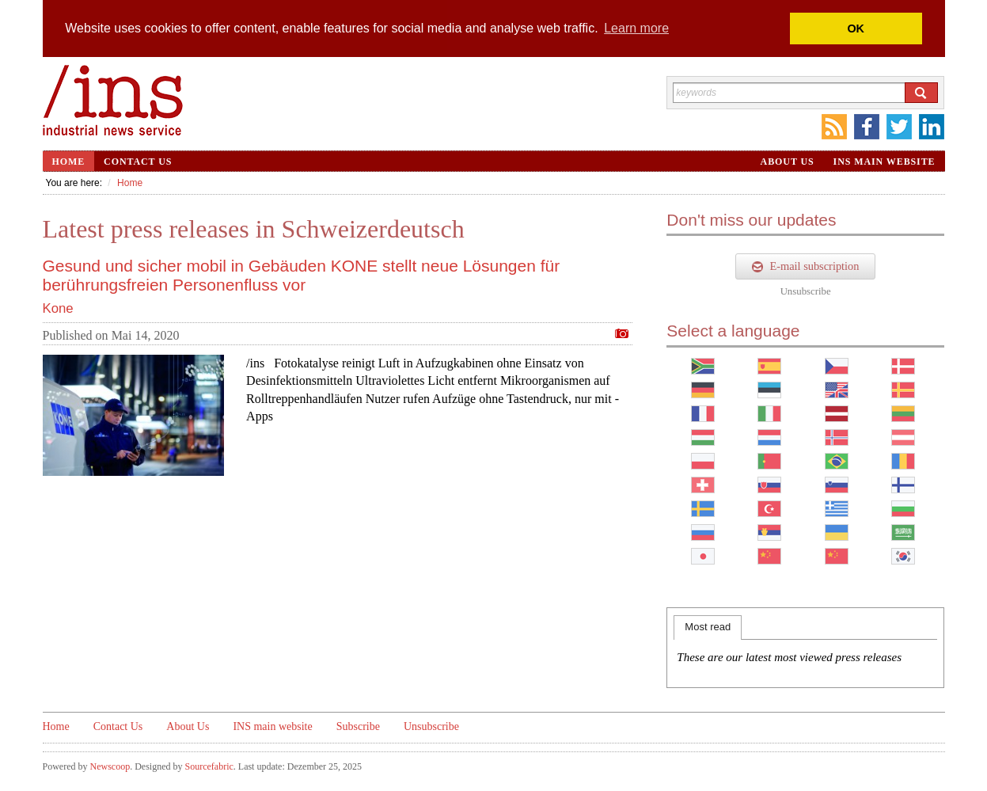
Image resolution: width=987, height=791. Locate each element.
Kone (58, 308)
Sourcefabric (208, 766)
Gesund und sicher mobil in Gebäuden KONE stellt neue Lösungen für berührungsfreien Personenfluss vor (301, 275)
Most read (708, 627)
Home (68, 161)
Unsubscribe (805, 291)
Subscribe (358, 726)
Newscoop (110, 766)
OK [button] (855, 28)
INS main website (884, 161)
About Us (787, 161)
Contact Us (138, 161)
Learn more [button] (636, 28)
